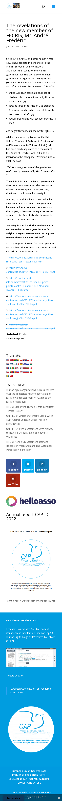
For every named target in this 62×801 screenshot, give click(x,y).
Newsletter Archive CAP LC (22, 620)
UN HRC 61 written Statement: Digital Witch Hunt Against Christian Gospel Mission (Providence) (29, 419)
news (25, 46)
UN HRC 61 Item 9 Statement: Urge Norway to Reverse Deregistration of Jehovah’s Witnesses (29, 432)
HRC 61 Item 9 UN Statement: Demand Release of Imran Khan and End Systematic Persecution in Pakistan (29, 445)
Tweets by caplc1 (15, 675)
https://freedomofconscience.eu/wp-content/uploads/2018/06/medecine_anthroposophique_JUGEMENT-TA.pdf (31, 300)
